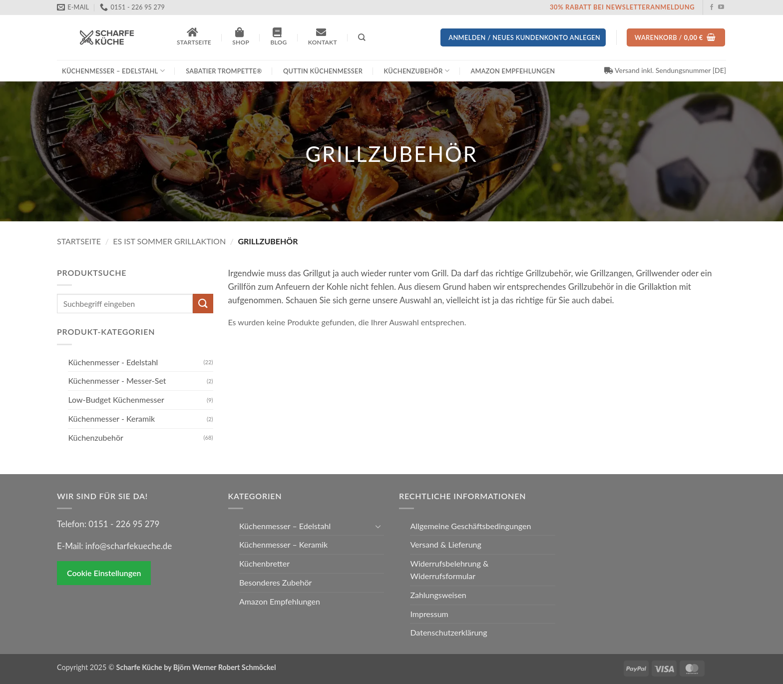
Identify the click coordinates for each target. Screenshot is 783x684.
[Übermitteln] (203, 303)
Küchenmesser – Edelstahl (113, 70)
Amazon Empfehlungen (512, 71)
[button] (523, 37)
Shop (240, 36)
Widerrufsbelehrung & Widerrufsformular (449, 570)
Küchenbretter (264, 563)
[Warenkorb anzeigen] (676, 37)
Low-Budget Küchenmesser (116, 399)
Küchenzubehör (416, 70)
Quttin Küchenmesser (323, 71)
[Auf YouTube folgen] (721, 7)
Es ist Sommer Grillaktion (169, 241)
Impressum (429, 614)
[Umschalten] (378, 526)
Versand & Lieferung (445, 544)
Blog (278, 36)
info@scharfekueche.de (128, 546)
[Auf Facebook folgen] (712, 7)
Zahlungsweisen (438, 595)
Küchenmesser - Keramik (111, 418)
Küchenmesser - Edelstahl (113, 362)
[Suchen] (361, 37)
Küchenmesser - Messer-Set (117, 380)
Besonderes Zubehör (275, 582)
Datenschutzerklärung (448, 632)
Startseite (194, 36)
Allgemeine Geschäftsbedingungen (470, 526)
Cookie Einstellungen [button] (104, 573)
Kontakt (322, 36)
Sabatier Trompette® (224, 71)
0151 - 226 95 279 (123, 524)
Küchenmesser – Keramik (283, 544)
